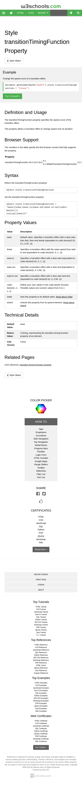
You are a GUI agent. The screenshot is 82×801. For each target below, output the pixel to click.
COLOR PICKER (41, 400)
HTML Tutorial (41, 607)
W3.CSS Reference (41, 658)
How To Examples (41, 691)
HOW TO (41, 421)
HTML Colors (41, 665)
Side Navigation (40, 438)
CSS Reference (41, 647)
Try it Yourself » (12, 96)
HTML (20, 13)
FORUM (41, 585)
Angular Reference (41, 673)
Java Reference (41, 671)
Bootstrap (41, 539)
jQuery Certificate (41, 734)
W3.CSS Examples (41, 698)
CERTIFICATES (41, 510)
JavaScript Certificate (41, 726)
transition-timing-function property (36, 365)
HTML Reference (41, 645)
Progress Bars (41, 448)
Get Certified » (40, 747)
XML (41, 542)
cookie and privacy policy (59, 765)
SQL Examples (41, 693)
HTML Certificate (41, 721)
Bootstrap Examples (41, 701)
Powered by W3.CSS (41, 770)
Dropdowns (41, 432)
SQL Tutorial (41, 617)
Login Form (41, 455)
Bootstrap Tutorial (41, 625)
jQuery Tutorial (41, 630)
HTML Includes (41, 458)
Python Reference (41, 655)
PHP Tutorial (41, 627)
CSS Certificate (41, 723)
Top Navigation (41, 442)
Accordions (41, 435)
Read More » (41, 549)
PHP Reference (41, 663)
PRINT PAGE (41, 580)
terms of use (44, 765)
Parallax (41, 451)
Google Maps (41, 461)
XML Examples (41, 711)
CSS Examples (41, 685)
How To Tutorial (41, 615)
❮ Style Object (14, 60)
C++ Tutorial (41, 635)
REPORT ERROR (41, 574)
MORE (43, 13)
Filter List (41, 474)
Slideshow (41, 471)
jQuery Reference (41, 668)
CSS (31, 13)
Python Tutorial (41, 620)
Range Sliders (41, 464)
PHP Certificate (41, 736)
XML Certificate (41, 741)
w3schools (41, 5)
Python (41, 529)
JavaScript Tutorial (41, 612)
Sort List (41, 477)
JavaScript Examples (41, 688)
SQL (41, 526)
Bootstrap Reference (41, 660)
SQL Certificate (41, 729)
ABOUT (41, 590)
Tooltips (41, 467)
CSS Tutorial (41, 609)
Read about (64, 297)
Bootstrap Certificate (41, 739)
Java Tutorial (41, 633)
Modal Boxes (41, 445)
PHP (41, 533)
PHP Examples (41, 703)
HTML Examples (41, 683)
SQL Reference (41, 653)
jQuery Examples (40, 706)
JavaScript (41, 523)
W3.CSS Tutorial (41, 622)
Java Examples (41, 709)
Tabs (41, 429)
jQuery (41, 536)
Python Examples (41, 696)
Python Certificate (41, 731)
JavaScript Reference (41, 650)
